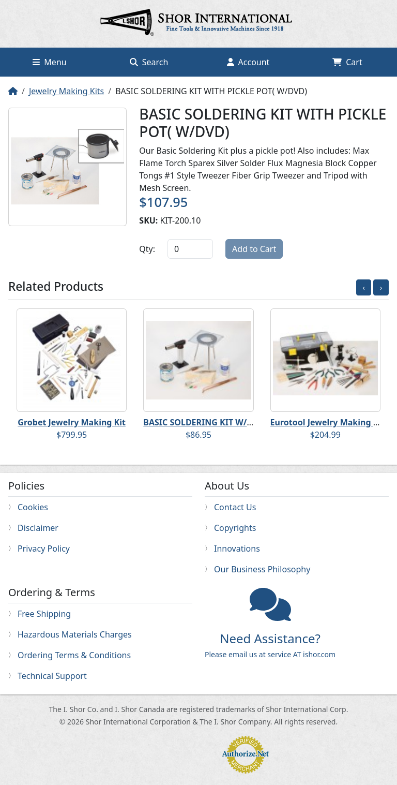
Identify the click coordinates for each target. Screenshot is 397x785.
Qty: (147, 249)
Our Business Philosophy (262, 569)
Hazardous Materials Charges (75, 634)
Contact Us (235, 507)
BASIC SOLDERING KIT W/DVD (203, 422)
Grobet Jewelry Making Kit (72, 422)
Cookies (33, 507)
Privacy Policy (44, 548)
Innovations (237, 548)
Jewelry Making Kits (66, 91)
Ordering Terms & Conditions (74, 655)
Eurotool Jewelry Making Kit (327, 422)
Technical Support (52, 676)
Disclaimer (38, 528)
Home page (198, 23)
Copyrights (235, 528)
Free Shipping (44, 613)
